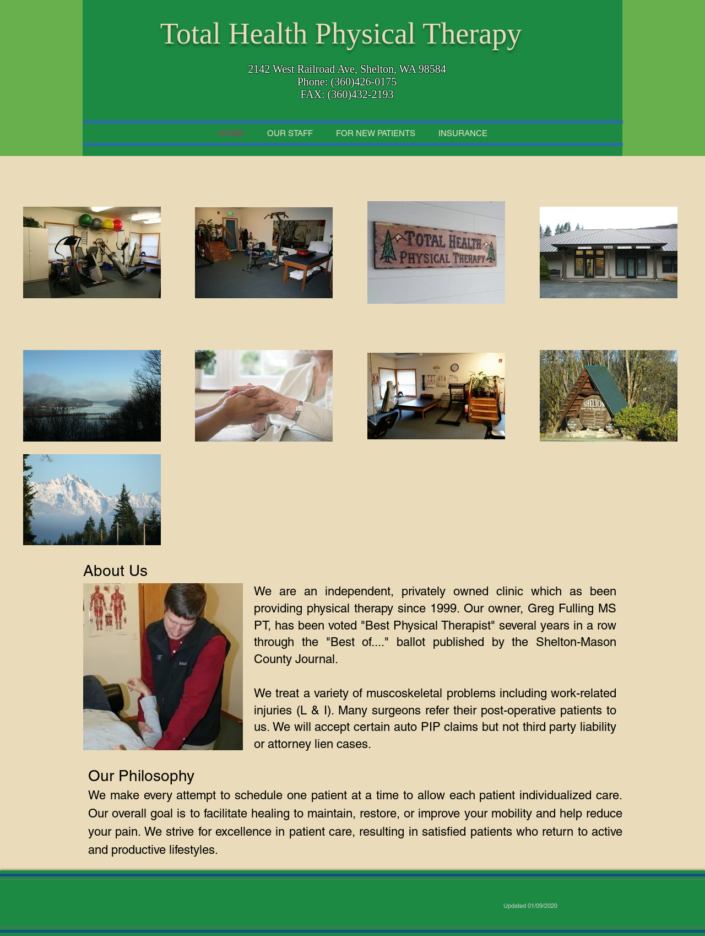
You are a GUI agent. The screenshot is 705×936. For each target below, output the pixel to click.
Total (190, 33)
